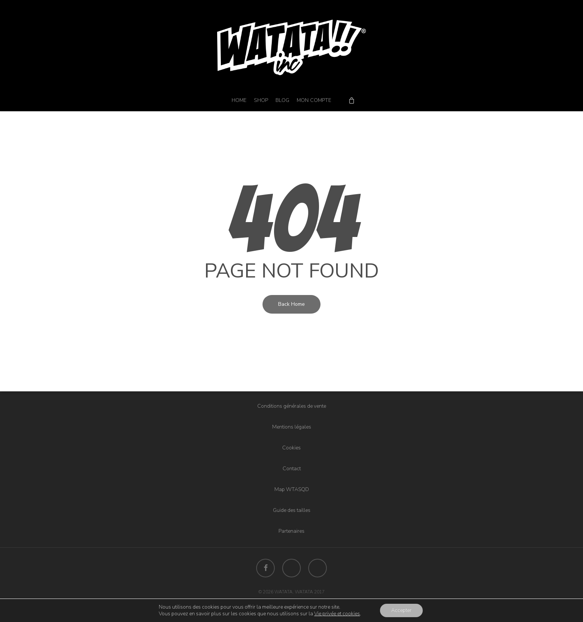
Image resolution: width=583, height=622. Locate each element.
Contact (292, 468)
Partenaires (291, 531)
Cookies (291, 447)
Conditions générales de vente (291, 406)
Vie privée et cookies (337, 613)
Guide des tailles (291, 510)
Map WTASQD (291, 489)
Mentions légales (291, 426)
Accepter (401, 610)
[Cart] (351, 100)
